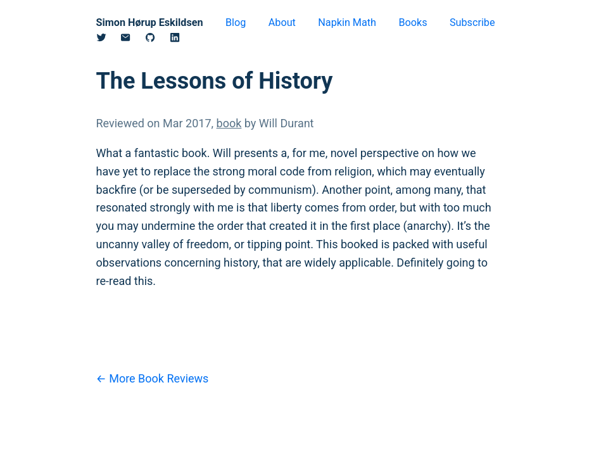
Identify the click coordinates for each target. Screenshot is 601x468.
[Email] (132, 40)
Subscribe (472, 22)
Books (412, 22)
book (229, 123)
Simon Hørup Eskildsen (149, 22)
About (282, 22)
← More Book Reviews (152, 378)
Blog (235, 22)
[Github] (157, 40)
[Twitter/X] (108, 40)
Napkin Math (347, 22)
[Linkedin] (182, 40)
